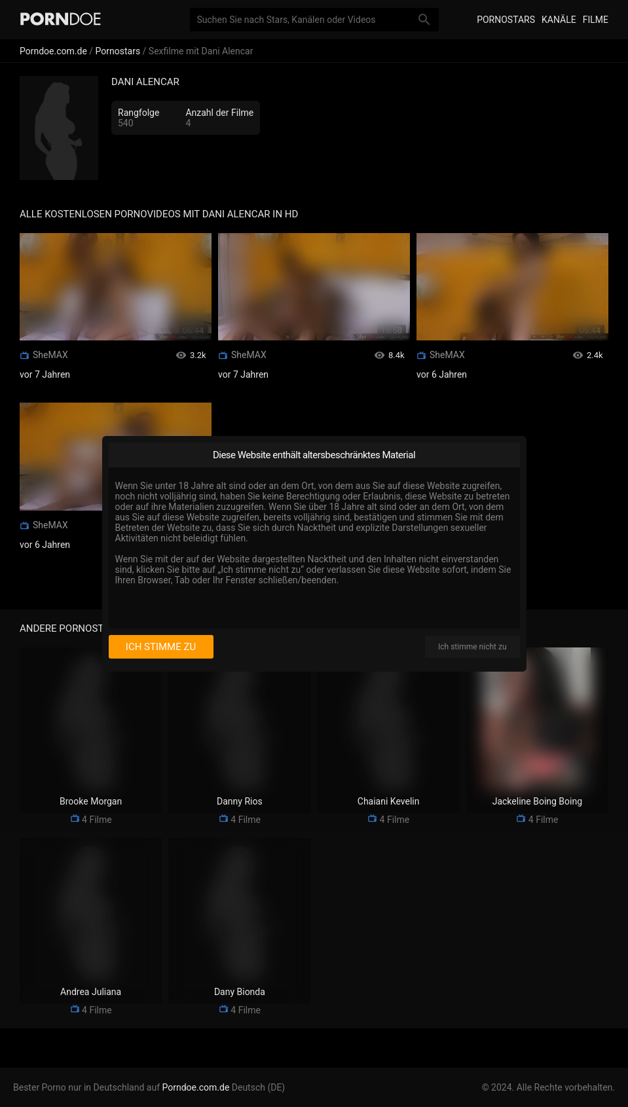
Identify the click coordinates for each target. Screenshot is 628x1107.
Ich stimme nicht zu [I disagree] (472, 646)
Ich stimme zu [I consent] (161, 647)
